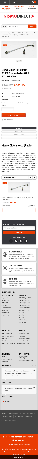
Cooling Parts (5, 300)
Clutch (33, 33)
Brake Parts (5, 310)
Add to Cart (14, 115)
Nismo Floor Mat (6, 338)
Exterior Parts (5, 312)
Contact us (28, 416)
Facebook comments (19, 138)
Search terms (31, 413)
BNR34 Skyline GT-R (24, 300)
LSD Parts (4, 305)
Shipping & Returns (19, 134)
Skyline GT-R (11, 33)
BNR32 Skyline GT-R (23, 33)
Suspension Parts (6, 307)
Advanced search (7, 416)
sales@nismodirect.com (22, 444)
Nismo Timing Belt (7, 341)
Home (3, 33)
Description (19, 128)
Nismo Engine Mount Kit (8, 336)
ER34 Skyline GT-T (24, 310)
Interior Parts (5, 315)
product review (19, 131)
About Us (4, 357)
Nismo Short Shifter (24, 338)
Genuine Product (19, 7)
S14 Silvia (21, 315)
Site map (22, 413)
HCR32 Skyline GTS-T (25, 303)
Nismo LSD (22, 336)
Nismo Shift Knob (24, 333)
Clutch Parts (5, 303)
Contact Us (5, 361)
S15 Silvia (21, 317)
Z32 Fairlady (22, 322)
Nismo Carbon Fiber (24, 341)
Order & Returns (18, 416)
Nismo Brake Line (24, 343)
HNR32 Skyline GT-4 (24, 305)
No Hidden (31, 7)
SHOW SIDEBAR (19, 457)
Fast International (6, 8)
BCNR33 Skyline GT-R (25, 298)
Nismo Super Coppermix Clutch (10, 343)
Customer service (13, 413)
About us (4, 413)
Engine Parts (5, 298)
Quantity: (4, 105)
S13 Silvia (21, 312)
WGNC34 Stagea (23, 320)
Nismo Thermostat (7, 333)
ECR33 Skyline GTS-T (25, 307)
